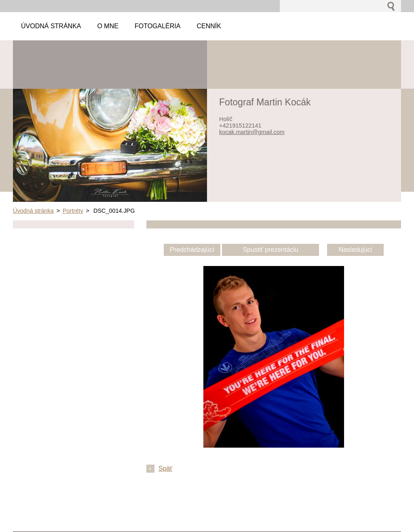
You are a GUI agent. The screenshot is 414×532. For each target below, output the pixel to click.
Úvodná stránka (33, 210)
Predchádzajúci (192, 249)
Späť (165, 468)
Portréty (73, 210)
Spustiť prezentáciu (270, 249)
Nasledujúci (355, 249)
